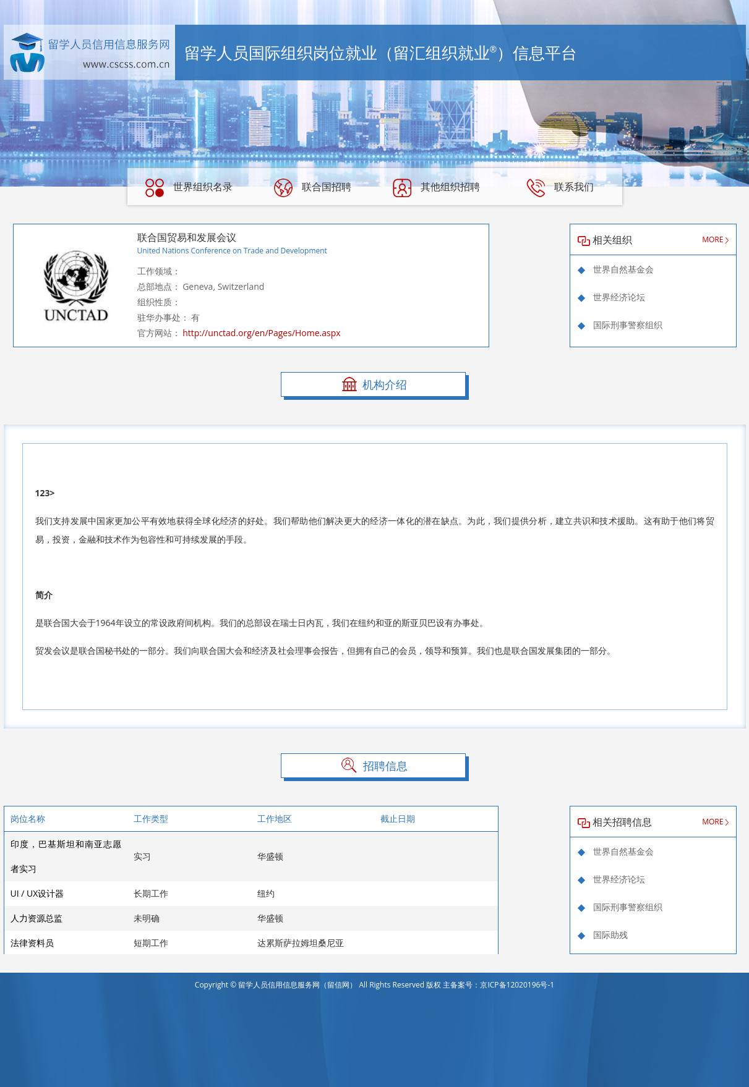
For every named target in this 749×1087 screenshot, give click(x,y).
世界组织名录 (188, 188)
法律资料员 (32, 943)
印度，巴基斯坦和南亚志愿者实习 (66, 856)
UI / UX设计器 (37, 893)
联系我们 (559, 188)
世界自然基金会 (616, 269)
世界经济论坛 (612, 297)
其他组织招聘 (436, 188)
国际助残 (603, 935)
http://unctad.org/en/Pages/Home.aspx (261, 333)
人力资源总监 (36, 918)
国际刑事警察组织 (620, 325)
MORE (715, 239)
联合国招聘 (312, 188)
